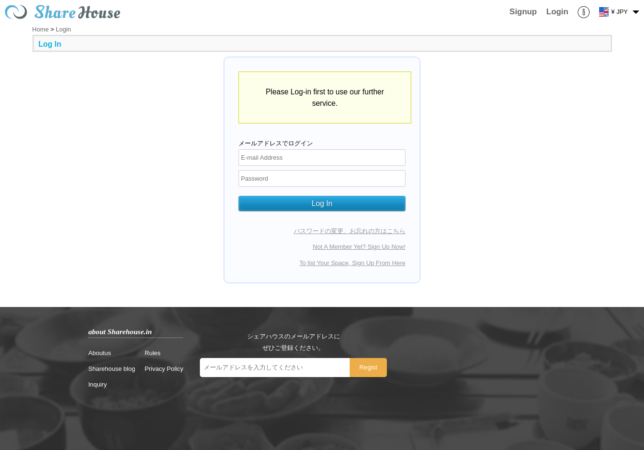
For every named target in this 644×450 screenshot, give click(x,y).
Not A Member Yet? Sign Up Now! (359, 246)
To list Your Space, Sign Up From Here (352, 262)
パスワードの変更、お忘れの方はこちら (349, 231)
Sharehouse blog (111, 368)
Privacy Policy (164, 368)
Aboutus (99, 353)
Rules (152, 353)
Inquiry (97, 384)
